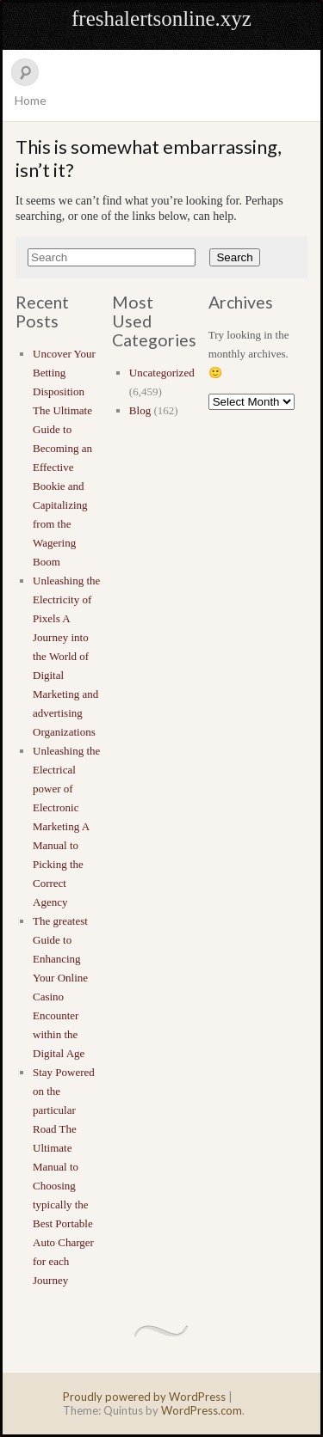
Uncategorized (162, 372)
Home (31, 100)
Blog (140, 410)
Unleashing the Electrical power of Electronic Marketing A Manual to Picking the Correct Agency (66, 826)
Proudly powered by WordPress (144, 1396)
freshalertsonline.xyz (161, 18)
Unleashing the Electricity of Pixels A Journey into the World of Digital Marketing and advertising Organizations (66, 656)
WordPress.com (201, 1410)
